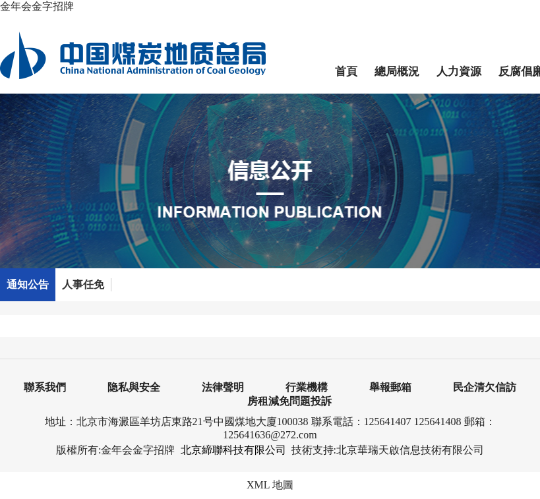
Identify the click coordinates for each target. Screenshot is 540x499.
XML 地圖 (270, 484)
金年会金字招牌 (37, 6)
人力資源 (458, 71)
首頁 (346, 71)
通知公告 (28, 284)
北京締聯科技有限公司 (233, 449)
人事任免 (83, 284)
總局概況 (397, 71)
